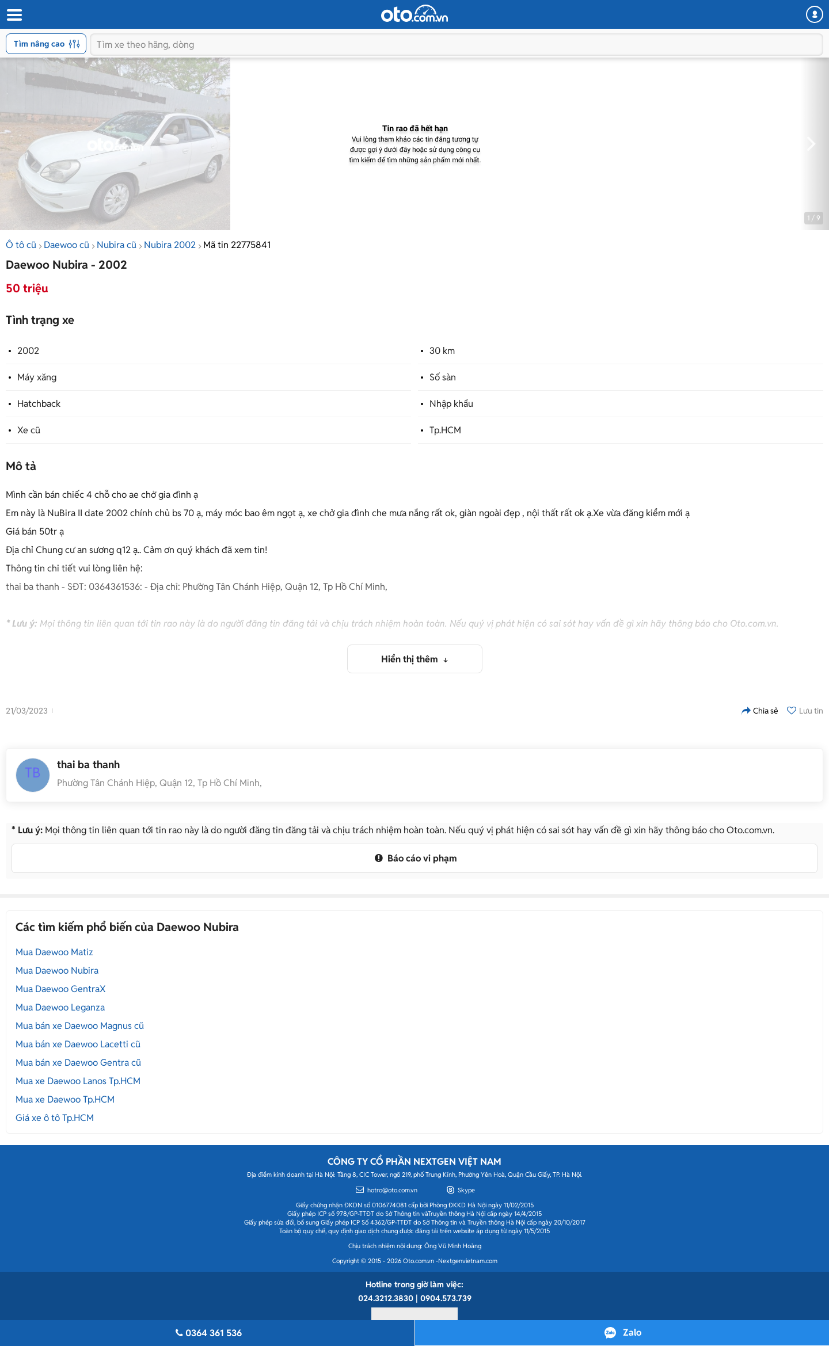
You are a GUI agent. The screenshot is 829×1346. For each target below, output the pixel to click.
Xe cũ (28, 430)
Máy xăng (36, 377)
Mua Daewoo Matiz (54, 952)
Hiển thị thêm (410, 659)
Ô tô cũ (21, 245)
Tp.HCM (445, 430)
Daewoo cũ (66, 245)
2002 (28, 351)
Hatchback (38, 404)
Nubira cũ (116, 245)
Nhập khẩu (451, 404)
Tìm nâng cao (47, 43)
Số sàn (442, 377)
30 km (442, 351)
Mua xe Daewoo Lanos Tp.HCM (78, 1081)
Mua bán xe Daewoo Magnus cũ (80, 1026)
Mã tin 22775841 (237, 245)
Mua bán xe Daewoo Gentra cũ (78, 1063)
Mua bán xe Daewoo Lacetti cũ (78, 1044)
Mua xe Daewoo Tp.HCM (65, 1099)
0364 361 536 (207, 1333)
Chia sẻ (759, 711)
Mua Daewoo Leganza (60, 1007)
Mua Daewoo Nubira (57, 970)
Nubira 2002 (170, 245)
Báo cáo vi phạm (414, 858)
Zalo (632, 1332)
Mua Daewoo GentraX (61, 989)
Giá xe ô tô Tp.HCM (55, 1118)
